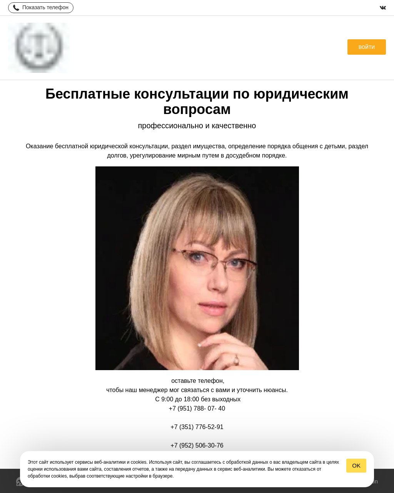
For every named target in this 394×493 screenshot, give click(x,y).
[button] (366, 47)
